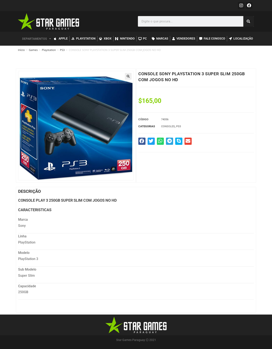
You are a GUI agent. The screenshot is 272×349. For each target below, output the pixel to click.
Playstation (49, 50)
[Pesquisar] (248, 21)
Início (21, 50)
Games (33, 50)
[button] (128, 76)
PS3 (62, 50)
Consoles (168, 126)
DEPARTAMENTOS (36, 38)
